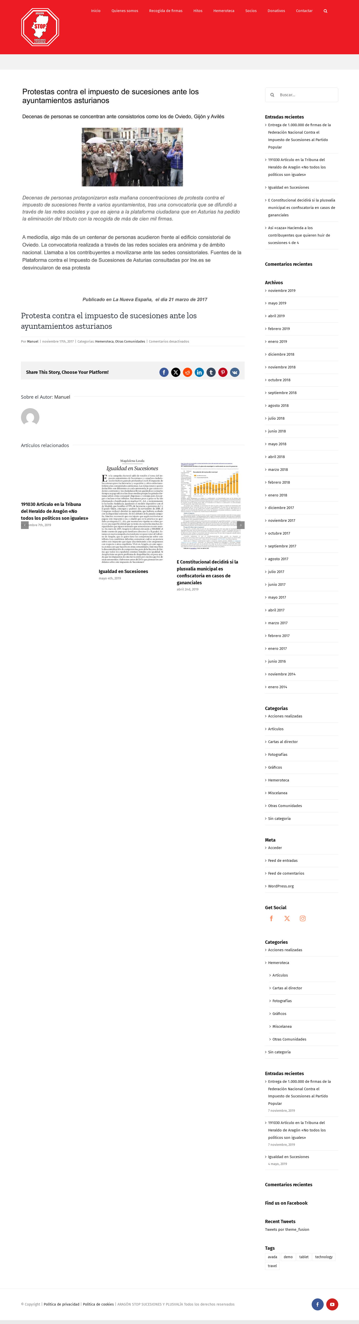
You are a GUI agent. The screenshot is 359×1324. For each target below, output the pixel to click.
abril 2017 (276, 610)
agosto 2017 (278, 559)
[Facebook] (271, 918)
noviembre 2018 (282, 367)
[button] (325, 11)
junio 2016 (277, 661)
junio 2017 (277, 584)
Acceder (275, 847)
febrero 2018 (279, 482)
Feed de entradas (283, 860)
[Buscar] (272, 95)
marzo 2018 (278, 469)
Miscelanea (277, 793)
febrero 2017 (279, 635)
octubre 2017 (279, 533)
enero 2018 (277, 495)
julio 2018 (276, 418)
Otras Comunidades (130, 341)
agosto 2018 (278, 405)
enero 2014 (277, 687)
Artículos (276, 729)
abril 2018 (276, 456)
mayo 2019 (277, 303)
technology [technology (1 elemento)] (324, 1257)
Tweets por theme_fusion (287, 1229)
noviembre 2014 (282, 674)
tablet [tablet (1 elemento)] (304, 1257)
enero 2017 (277, 648)
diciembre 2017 (281, 507)
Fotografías (277, 754)
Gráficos (275, 767)
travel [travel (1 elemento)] (272, 1266)
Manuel (32, 341)
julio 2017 (276, 571)
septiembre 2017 (282, 546)
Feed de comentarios (286, 873)
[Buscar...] (301, 95)
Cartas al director (283, 741)
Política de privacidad (61, 1304)
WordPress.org (281, 886)
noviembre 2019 (282, 290)
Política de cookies (98, 1304)
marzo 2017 (278, 623)
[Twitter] (287, 918)
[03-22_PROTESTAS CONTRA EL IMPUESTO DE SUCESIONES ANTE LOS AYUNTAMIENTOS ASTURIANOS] (133, 195)
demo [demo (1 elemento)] (288, 1257)
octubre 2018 (279, 380)
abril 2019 (276, 316)
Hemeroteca (104, 341)
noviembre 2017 (281, 520)
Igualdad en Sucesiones (123, 571)
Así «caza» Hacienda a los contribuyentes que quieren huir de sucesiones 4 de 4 (299, 235)
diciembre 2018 (281, 354)
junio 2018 (277, 431)
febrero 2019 (279, 328)
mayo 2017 (277, 597)
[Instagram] (302, 918)
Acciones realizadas (285, 716)
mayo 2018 (277, 444)
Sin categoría (279, 818)
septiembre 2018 (282, 392)
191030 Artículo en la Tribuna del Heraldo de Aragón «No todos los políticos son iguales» (54, 511)
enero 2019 (277, 341)
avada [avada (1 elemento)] (272, 1257)
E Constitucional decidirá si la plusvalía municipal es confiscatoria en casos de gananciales (301, 207)
